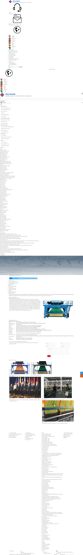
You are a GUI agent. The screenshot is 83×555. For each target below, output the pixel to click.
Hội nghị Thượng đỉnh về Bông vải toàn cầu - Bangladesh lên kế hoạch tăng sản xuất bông (17, 243)
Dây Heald (2, 205)
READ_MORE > (61, 399)
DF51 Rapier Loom (3, 155)
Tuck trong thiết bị (3, 207)
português (12, 38)
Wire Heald (2, 221)
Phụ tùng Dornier (3, 196)
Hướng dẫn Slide (3, 204)
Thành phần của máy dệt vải (5, 251)
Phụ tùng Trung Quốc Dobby (5, 219)
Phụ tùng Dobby (4, 130)
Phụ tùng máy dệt (12, 55)
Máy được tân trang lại (13, 52)
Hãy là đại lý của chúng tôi (14, 58)
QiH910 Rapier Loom (4, 152)
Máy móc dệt (11, 49)
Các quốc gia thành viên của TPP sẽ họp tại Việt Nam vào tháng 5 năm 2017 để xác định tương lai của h (19, 240)
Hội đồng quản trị (3, 223)
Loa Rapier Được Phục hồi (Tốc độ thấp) (7, 176)
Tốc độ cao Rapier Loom (5, 107)
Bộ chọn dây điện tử (4, 201)
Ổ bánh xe (2, 213)
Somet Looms (2, 185)
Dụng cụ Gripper (3, 212)
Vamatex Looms (3, 182)
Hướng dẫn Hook (3, 215)
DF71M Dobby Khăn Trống (5, 165)
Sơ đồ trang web (45, 537)
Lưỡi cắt (1, 209)
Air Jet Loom (3, 116)
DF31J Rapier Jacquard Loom (5, 161)
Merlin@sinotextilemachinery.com (15, 24)
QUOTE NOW (52, 69)
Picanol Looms (2, 181)
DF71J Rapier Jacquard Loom (5, 162)
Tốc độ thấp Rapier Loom (6, 109)
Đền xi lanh (2, 197)
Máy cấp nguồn (3, 198)
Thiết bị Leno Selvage (4, 203)
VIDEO (10, 290)
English (12, 36)
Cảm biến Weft (3, 199)
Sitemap (55, 554)
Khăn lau (3, 113)
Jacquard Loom (4, 111)
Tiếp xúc (2, 147)
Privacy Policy (62, 554)
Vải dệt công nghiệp (5, 114)
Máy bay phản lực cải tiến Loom (6, 178)
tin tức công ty (11, 62)
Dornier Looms (3, 186)
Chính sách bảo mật (12, 60)
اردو (11, 48)
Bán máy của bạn (12, 54)
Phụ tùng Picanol (3, 190)
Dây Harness (2, 224)
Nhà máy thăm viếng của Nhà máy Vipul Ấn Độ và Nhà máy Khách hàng (13, 236)
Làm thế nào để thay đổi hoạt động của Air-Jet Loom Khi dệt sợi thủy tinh (14, 249)
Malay (11, 43)
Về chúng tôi (11, 56)
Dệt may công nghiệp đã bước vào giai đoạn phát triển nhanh (11, 241)
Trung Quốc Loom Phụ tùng (5, 194)
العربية (11, 39)
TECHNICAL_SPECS (12, 289)
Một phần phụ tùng (3, 195)
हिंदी (11, 44)
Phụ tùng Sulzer (3, 193)
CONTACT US (11, 551)
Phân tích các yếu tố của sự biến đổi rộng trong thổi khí (10, 248)
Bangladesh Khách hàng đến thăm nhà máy (8, 234)
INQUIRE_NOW (11, 293)
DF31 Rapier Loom (3, 154)
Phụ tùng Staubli (3, 218)
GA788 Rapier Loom (3, 159)
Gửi (49, 356)
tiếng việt (12, 41)
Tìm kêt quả (44, 530)
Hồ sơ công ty (11, 57)
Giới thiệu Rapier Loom (4, 247)
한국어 (11, 37)
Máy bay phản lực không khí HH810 (6, 172)
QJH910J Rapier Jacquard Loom (6, 163)
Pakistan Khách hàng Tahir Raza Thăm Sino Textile (9, 237)
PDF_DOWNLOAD (12, 292)
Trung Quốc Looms (3, 180)
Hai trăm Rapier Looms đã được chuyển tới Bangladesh (10, 238)
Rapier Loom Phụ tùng (5, 128)
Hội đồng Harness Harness (5, 226)
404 (42, 540)
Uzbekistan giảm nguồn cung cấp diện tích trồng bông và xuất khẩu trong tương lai (15, 245)
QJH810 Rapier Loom (4, 153)
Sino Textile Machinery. (18, 554)
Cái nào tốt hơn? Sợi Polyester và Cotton (7, 252)
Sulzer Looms (2, 184)
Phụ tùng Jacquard (4, 131)
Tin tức (10, 61)
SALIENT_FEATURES (12, 288)
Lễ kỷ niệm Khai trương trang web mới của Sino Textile (10, 235)
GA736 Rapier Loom (3, 157)
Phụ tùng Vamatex (3, 191)
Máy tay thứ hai (12, 53)
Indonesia (12, 46)
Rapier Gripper (3, 211)
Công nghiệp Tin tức (12, 63)
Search (21, 66)
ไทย (11, 42)
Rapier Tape (2, 214)
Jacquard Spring (3, 222)
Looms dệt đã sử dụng (13, 50)
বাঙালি (11, 47)
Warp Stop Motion (3, 206)
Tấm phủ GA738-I (3, 167)
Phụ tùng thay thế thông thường (7, 126)
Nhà (1, 104)
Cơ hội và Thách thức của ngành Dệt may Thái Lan (9, 244)
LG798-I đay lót (3, 170)
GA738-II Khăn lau (3, 168)
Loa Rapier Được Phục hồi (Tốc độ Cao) (7, 177)
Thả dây (1, 202)
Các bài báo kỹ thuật (12, 64)
